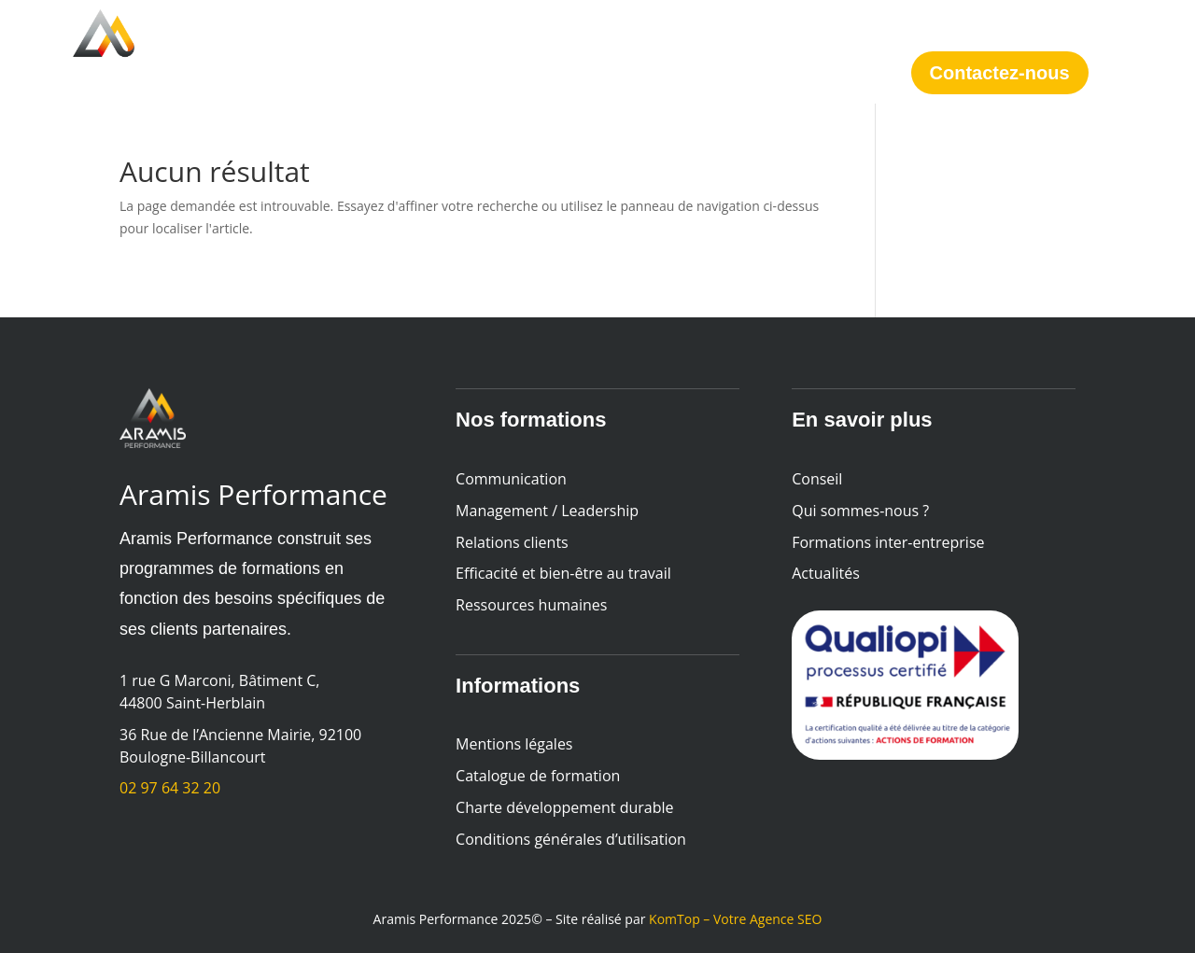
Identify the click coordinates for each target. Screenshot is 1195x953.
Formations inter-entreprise (888, 542)
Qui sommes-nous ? (612, 50)
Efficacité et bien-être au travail (563, 573)
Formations (360, 50)
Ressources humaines (531, 605)
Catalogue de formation (538, 775)
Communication (511, 479)
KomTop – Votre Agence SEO (735, 919)
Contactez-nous (1000, 73)
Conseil (477, 50)
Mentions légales (514, 744)
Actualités (756, 50)
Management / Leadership (547, 510)
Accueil (262, 50)
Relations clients (512, 542)
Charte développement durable (567, 807)
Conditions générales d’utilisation (571, 839)
